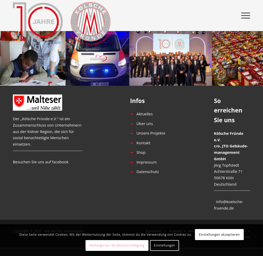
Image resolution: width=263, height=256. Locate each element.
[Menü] (244, 15)
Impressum (146, 162)
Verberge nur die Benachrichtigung (117, 245)
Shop (141, 152)
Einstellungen (164, 245)
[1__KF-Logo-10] (64, 15)
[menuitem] (244, 15)
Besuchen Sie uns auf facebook (41, 161)
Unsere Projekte (150, 133)
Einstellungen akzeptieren (219, 234)
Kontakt (143, 142)
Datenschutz (147, 171)
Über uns (144, 123)
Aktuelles (144, 113)
